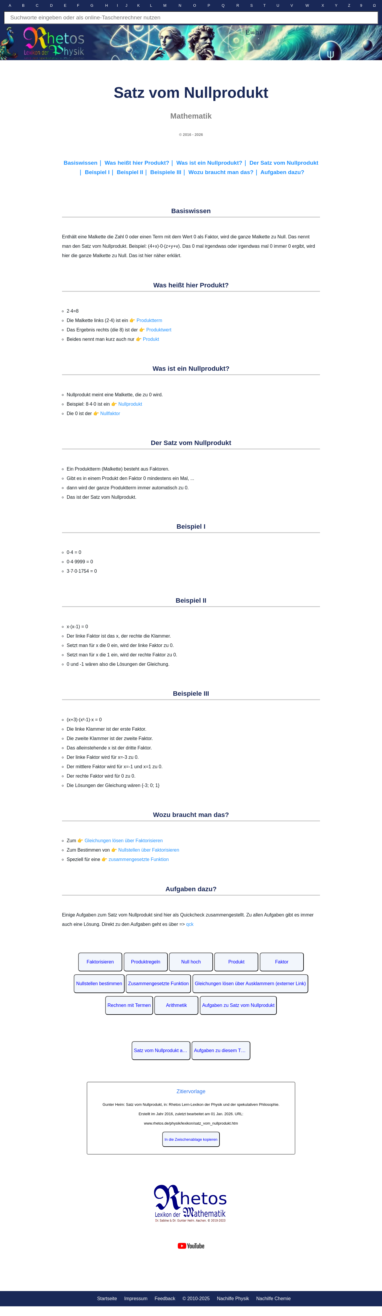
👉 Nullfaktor (106, 413)
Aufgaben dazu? (282, 172)
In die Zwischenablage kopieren (191, 1139)
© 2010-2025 (196, 1298)
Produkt (236, 961)
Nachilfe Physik (233, 1298)
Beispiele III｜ (169, 172)
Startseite (107, 1298)
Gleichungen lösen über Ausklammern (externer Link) (250, 983)
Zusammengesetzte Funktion (158, 983)
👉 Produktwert (155, 329)
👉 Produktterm (145, 320)
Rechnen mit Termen (129, 1005)
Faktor (281, 961)
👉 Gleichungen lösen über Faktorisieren (119, 840)
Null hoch (191, 961)
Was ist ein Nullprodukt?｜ (212, 163)
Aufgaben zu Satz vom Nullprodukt (238, 1005)
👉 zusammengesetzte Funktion (135, 859)
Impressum (136, 1298)
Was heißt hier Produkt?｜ (140, 163)
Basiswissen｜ (84, 163)
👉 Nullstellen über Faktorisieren (145, 849)
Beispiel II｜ (133, 172)
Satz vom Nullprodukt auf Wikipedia (162, 1050)
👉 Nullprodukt (126, 404)
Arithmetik (176, 1005)
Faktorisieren (100, 961)
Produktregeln (145, 961)
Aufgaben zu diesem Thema (222, 1050)
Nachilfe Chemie (273, 1298)
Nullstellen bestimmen (99, 983)
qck (190, 924)
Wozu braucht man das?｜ (224, 172)
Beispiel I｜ (101, 172)
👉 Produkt (147, 339)
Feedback (165, 1298)
